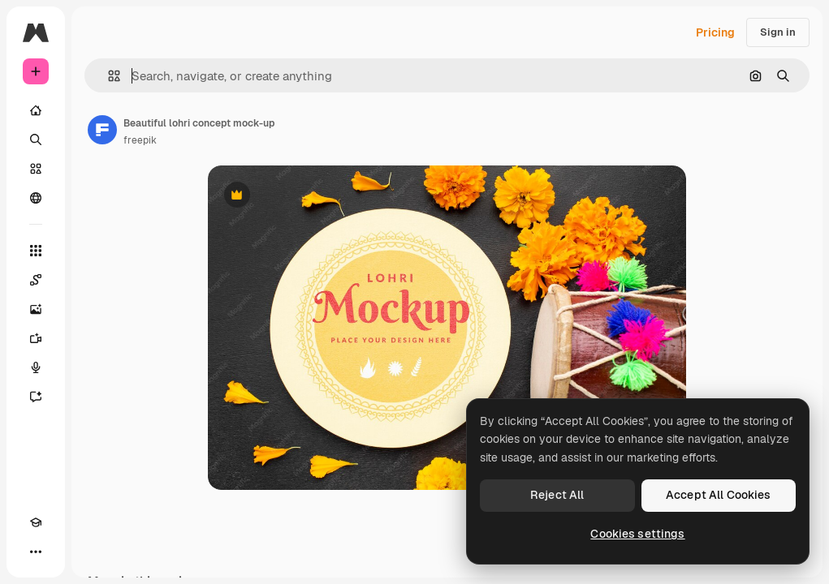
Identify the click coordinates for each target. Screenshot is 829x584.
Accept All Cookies (718, 494)
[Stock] (36, 169)
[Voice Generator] (36, 367)
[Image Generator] (36, 309)
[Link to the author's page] (102, 129)
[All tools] (36, 251)
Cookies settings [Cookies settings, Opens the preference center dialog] (637, 533)
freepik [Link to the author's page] (140, 140)
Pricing (715, 32)
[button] (107, 76)
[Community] (36, 198)
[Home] (36, 110)
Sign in (778, 32)
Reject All (557, 494)
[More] (36, 552)
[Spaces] (36, 280)
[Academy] (36, 522)
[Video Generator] (36, 338)
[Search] (36, 139)
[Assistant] (36, 397)
